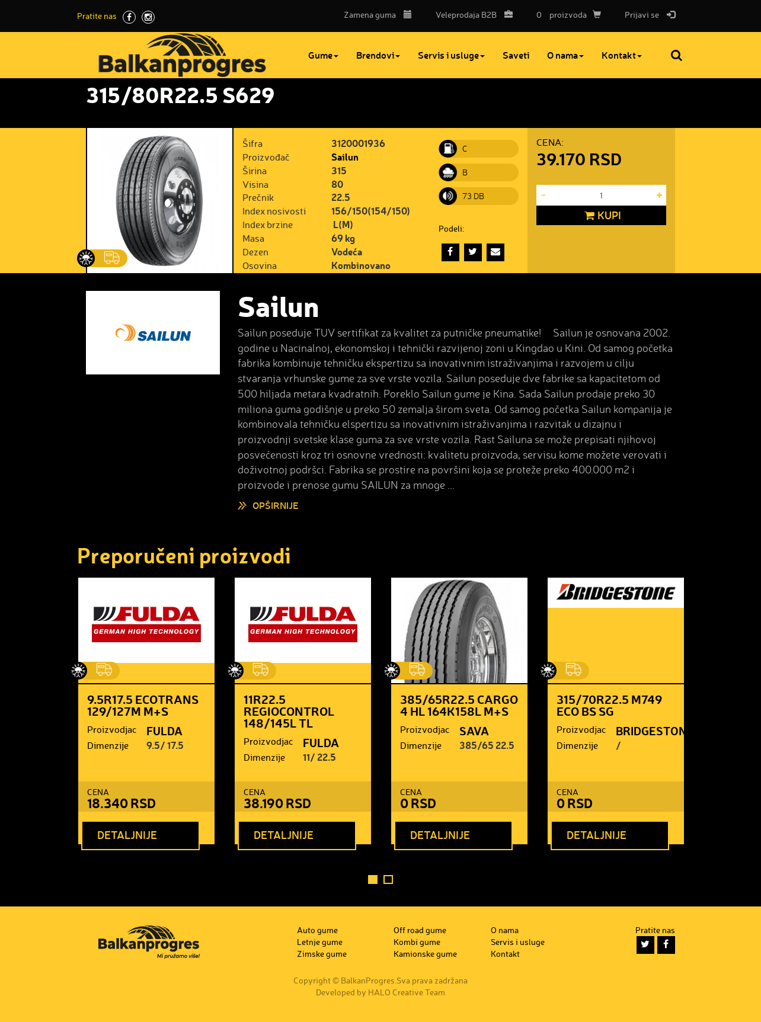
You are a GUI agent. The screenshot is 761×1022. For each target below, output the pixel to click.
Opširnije (275, 505)
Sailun (345, 156)
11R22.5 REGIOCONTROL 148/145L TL (289, 711)
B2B (471, 14)
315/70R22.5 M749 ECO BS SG (609, 705)
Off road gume (420, 930)
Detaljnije (127, 835)
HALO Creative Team (406, 992)
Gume (326, 55)
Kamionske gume (425, 954)
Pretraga (677, 55)
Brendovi (380, 55)
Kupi (601, 215)
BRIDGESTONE (655, 730)
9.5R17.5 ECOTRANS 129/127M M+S (143, 705)
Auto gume (317, 930)
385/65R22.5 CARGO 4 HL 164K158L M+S (459, 705)
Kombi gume (417, 942)
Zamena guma (378, 14)
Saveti (518, 55)
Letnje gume (320, 942)
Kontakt (624, 55)
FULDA (164, 730)
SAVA (474, 730)
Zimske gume (322, 954)
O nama (567, 55)
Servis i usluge (453, 55)
